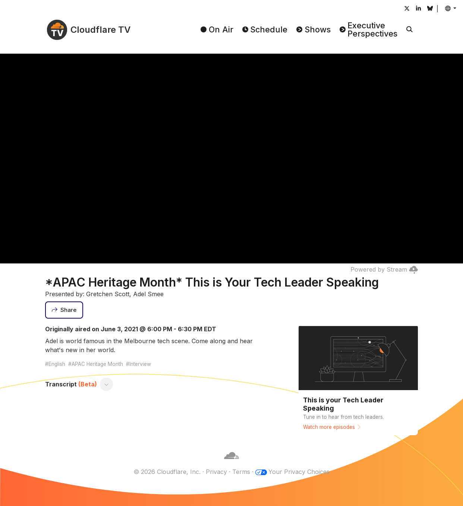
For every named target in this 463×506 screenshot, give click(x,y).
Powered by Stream (384, 269)
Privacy (216, 471)
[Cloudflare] (231, 463)
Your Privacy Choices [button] (299, 471)
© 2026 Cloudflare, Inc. (167, 471)
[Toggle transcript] (106, 384)
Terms (241, 471)
